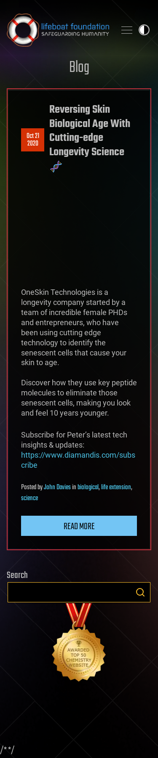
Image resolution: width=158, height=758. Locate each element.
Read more (79, 526)
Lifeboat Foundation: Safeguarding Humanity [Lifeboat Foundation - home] (58, 30)
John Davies (57, 487)
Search (140, 592)
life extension (116, 487)
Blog (79, 68)
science (29, 498)
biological (88, 487)
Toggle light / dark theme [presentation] (144, 29)
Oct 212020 (33, 140)
